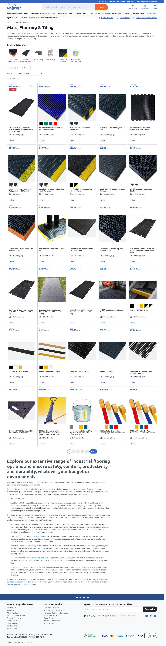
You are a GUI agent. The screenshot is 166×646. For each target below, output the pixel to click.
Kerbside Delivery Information (56, 613)
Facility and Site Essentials (134, 13)
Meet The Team (13, 613)
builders (86, 33)
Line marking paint (42, 567)
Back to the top (82, 597)
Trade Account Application (54, 610)
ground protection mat (97, 527)
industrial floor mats (49, 548)
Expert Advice (123, 17)
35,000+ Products (105, 17)
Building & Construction (111, 13)
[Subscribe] (150, 609)
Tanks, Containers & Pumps (17, 13)
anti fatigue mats (25, 505)
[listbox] (52, 124)
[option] (41, 124)
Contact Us (11, 608)
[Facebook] (151, 615)
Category (12, 68)
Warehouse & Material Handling (43, 13)
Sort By (10, 73)
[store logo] (14, 5)
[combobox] (68, 7)
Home (9, 22)
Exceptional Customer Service (145, 17)
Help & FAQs (12, 620)
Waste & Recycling (65, 13)
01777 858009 (110, 2)
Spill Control (95, 13)
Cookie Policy (12, 626)
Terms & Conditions (52, 620)
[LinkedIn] (146, 615)
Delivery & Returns (51, 608)
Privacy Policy (12, 623)
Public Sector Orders (52, 615)
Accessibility (12, 628)
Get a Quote (49, 618)
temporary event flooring (37, 536)
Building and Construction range (23, 584)
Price (24, 68)
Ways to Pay (49, 623)
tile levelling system (38, 558)
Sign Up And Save (14, 618)
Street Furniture (81, 13)
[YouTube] (155, 615)
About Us (11, 610)
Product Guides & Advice (17, 615)
